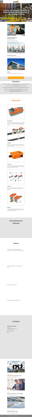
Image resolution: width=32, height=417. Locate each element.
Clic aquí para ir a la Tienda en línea (16, 77)
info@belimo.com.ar (11, 331)
